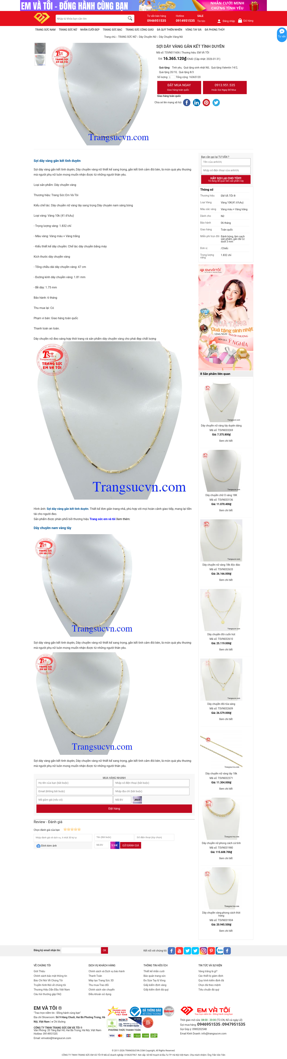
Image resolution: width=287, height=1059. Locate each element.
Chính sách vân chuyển (102, 989)
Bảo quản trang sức (155, 975)
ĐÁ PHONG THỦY (215, 29)
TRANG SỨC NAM (45, 29)
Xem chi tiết (226, 440)
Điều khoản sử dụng (100, 994)
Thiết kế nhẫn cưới (154, 971)
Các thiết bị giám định (210, 975)
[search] (130, 19)
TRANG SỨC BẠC (112, 29)
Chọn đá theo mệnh (209, 985)
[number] (172, 77)
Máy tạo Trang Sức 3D (101, 980)
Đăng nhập (226, 21)
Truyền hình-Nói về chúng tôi (50, 985)
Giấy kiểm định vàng (155, 985)
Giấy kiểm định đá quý (156, 989)
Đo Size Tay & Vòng (154, 980)
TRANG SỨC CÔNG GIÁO (140, 29)
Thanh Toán (95, 975)
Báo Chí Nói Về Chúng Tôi (48, 980)
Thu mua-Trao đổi (99, 985)
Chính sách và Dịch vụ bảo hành (107, 971)
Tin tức (201, 21)
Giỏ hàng (245, 20)
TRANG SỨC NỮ (68, 29)
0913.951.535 (225, 87)
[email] (80, 950)
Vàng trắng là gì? (207, 971)
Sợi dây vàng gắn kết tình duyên (57, 161)
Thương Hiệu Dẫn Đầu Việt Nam (52, 989)
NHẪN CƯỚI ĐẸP (90, 29)
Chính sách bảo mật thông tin (50, 975)
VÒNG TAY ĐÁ (193, 29)
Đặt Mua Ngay (179, 87)
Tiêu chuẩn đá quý (208, 989)
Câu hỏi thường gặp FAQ (47, 994)
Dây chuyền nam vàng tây (52, 528)
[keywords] (89, 18)
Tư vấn (282, 36)
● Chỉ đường (58, 1021)
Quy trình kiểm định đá (211, 980)
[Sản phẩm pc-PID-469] (225, 317)
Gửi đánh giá (130, 845)
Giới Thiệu (39, 971)
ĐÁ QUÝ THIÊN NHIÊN (169, 29)
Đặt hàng (114, 808)
